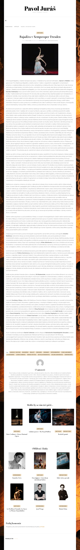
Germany (46, 352)
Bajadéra (25, 352)
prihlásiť (42, 526)
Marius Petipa (31, 354)
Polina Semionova (57, 354)
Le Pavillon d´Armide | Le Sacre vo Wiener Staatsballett (17, 510)
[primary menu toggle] (6, 21)
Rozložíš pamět (63, 434)
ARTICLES (40, 32)
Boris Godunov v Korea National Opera (16, 435)
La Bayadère (10, 354)
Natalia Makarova (44, 354)
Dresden (39, 352)
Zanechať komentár (53, 40)
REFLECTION (67, 431)
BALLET (32, 352)
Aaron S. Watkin (15, 352)
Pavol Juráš (40, 7)
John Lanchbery (66, 352)
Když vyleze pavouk (63, 478)
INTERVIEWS (16, 475)
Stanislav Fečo (16, 478)
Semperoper (68, 354)
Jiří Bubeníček (55, 352)
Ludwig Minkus (20, 354)
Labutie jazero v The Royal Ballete (40, 432)
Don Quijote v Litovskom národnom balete (40, 479)
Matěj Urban (63, 509)
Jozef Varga (40, 509)
